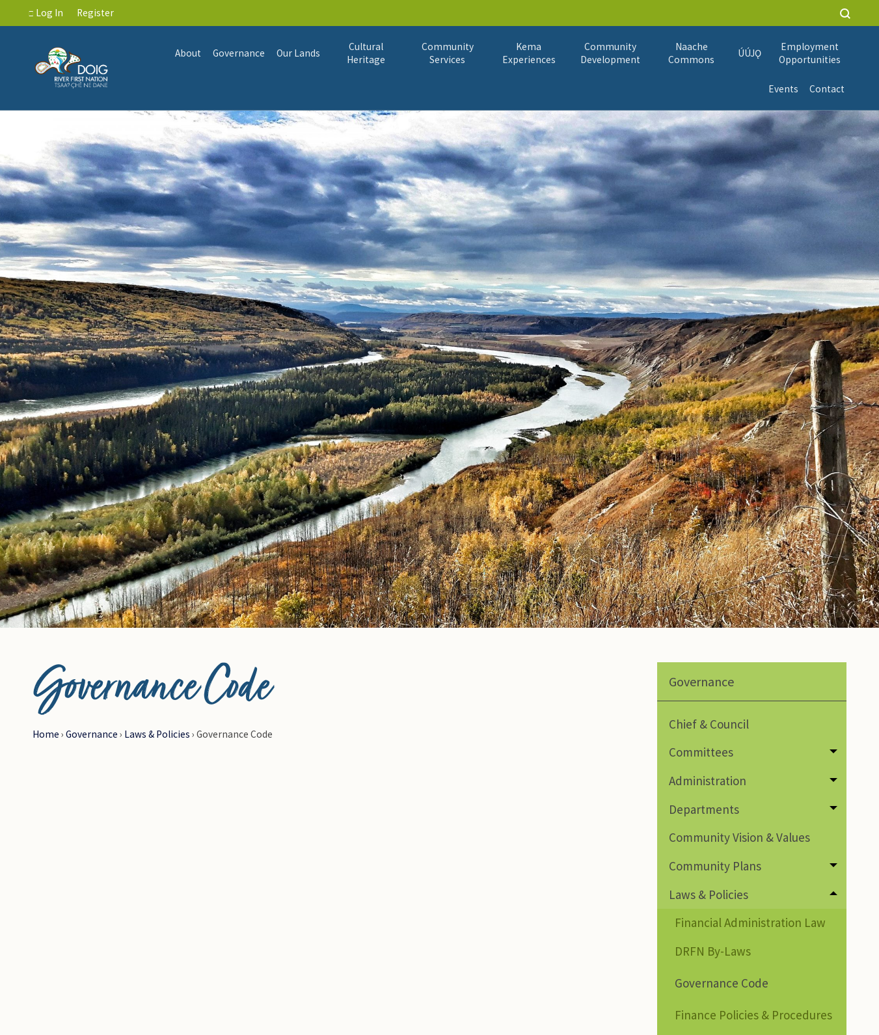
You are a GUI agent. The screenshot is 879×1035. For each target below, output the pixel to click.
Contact (827, 89)
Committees (701, 752)
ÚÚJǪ (750, 53)
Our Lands (298, 53)
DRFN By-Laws (713, 951)
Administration (707, 780)
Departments (704, 809)
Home (46, 734)
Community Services (448, 53)
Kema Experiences (529, 53)
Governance (239, 53)
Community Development (610, 53)
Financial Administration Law (750, 922)
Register (95, 13)
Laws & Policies (157, 734)
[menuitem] (189, 53)
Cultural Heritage (366, 53)
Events (783, 89)
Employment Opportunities (810, 53)
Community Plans (715, 866)
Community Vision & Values (739, 837)
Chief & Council (709, 724)
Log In (46, 13)
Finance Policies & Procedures (753, 1015)
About (188, 53)
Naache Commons (691, 53)
